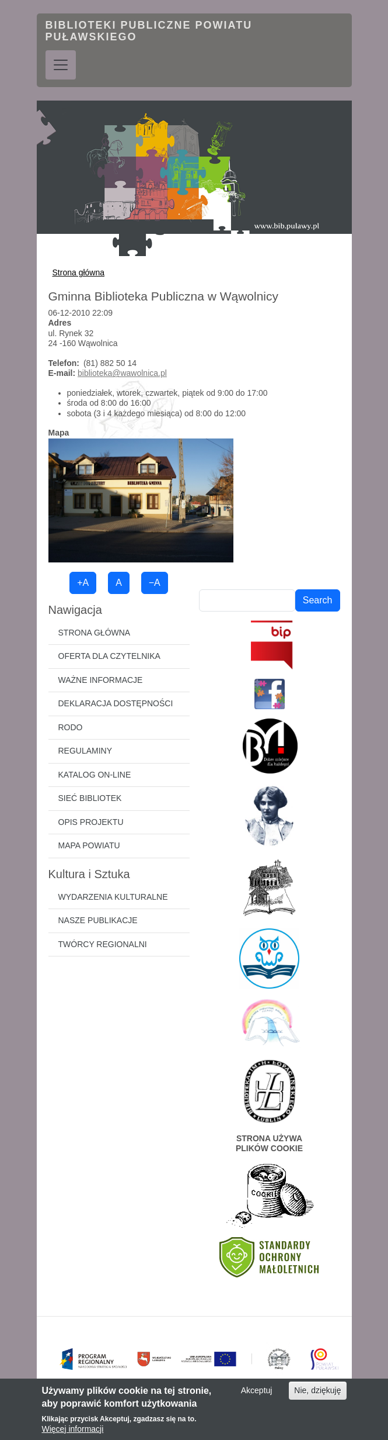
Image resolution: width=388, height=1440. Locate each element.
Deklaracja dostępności (115, 703)
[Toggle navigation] (61, 65)
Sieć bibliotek (90, 798)
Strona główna (79, 272)
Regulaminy (85, 750)
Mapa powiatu (89, 845)
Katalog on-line (94, 774)
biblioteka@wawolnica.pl (122, 373)
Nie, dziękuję (317, 1396)
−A (154, 583)
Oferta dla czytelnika (109, 656)
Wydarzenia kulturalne (113, 897)
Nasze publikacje (98, 920)
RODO (70, 727)
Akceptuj (256, 1396)
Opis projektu (91, 822)
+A (83, 583)
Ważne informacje (100, 680)
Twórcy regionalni (102, 944)
